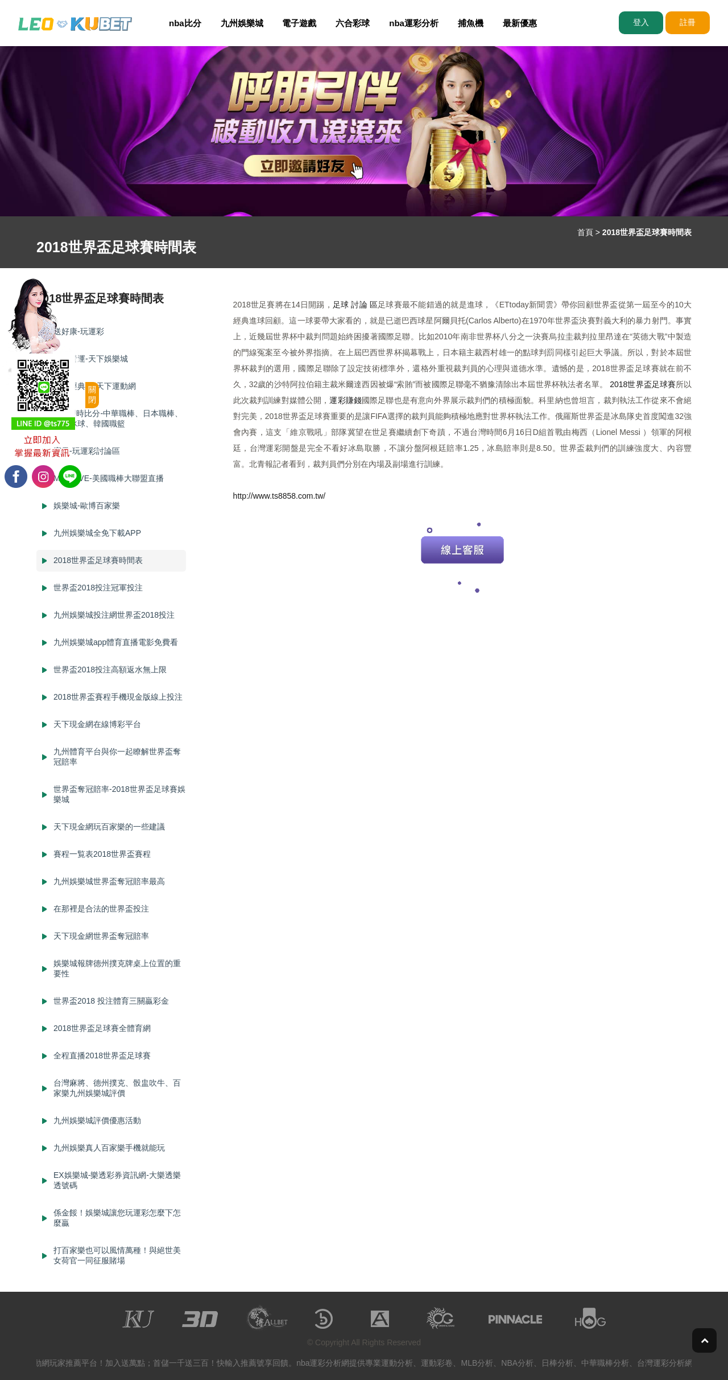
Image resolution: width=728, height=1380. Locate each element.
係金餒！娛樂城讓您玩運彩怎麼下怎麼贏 (117, 1217)
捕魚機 (470, 23)
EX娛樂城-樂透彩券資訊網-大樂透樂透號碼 (117, 1180)
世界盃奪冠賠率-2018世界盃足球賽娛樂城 (119, 794)
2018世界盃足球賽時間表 (98, 560)
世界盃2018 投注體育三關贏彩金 (111, 1000)
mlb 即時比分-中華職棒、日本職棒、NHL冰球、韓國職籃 (118, 418)
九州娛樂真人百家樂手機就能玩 (109, 1147)
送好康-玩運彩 (78, 331)
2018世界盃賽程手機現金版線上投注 (118, 696)
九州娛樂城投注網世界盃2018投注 (114, 614)
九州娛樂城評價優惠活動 (97, 1120)
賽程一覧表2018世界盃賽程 (102, 854)
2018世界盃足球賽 (643, 384)
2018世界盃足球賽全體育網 (102, 1028)
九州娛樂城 (242, 23)
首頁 (585, 232)
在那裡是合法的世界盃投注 (101, 908)
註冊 (688, 22)
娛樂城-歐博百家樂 (86, 505)
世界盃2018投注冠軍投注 (98, 587)
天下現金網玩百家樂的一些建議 (109, 826)
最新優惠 (520, 23)
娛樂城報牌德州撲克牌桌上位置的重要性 (117, 968)
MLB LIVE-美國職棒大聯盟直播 (108, 478)
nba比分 (185, 23)
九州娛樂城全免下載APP (97, 532)
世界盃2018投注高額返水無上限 (110, 669)
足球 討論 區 (355, 304)
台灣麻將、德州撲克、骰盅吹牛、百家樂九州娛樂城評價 (117, 1088)
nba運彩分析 (414, 23)
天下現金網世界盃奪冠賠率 (101, 935)
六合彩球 (353, 23)
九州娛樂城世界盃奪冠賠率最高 (109, 881)
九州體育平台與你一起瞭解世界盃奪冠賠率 (117, 756)
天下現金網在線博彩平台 (97, 724)
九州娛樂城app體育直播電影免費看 (115, 642)
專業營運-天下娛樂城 (90, 358)
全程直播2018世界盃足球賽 (102, 1055)
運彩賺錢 (345, 400)
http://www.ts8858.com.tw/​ (279, 495)
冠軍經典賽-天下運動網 (94, 386)
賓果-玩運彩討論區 (86, 450)
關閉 (92, 394)
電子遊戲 (299, 23)
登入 (641, 22)
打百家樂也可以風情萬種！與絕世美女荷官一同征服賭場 (117, 1255)
